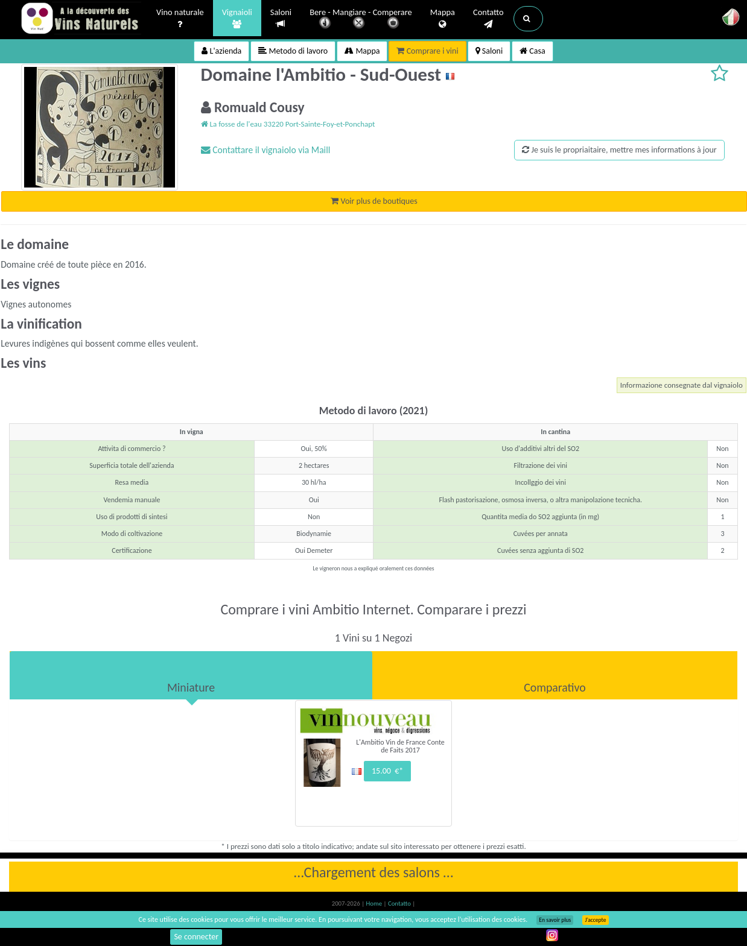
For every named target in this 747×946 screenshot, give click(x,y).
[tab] (191, 675)
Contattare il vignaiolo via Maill (266, 150)
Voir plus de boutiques (374, 201)
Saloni (280, 18)
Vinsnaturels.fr (81, 19)
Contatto (488, 19)
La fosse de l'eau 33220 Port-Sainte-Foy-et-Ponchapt (288, 123)
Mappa (442, 19)
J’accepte (595, 920)
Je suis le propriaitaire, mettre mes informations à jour (619, 150)
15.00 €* (387, 771)
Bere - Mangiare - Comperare (361, 19)
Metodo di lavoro (293, 51)
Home (375, 903)
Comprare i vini (427, 51)
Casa (532, 51)
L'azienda (221, 51)
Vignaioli (237, 19)
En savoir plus (555, 920)
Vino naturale (180, 19)
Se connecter (196, 937)
